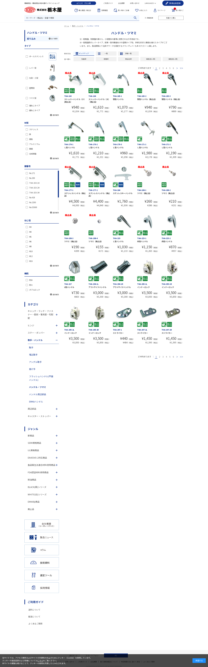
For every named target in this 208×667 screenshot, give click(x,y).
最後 (181, 68)
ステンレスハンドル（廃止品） (75, 194)
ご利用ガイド (108, 3)
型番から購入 (171, 18)
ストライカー (118, 333)
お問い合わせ (134, 3)
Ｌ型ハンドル (69, 147)
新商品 (31, 435)
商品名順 (128, 59)
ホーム (66, 26)
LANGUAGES (149, 3)
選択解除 (56, 115)
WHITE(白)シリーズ (37, 494)
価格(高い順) (172, 59)
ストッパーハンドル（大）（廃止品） (99, 100)
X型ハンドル (69, 287)
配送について (34, 616)
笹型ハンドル (118, 99)
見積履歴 (104, 10)
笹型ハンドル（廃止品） (147, 99)
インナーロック (143, 287)
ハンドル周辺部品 (37, 394)
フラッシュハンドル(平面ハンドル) (41, 378)
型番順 (83, 59)
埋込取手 (33, 354)
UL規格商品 (33, 450)
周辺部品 (32, 408)
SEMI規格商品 (34, 442)
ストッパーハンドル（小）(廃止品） (75, 100)
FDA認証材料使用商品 (38, 472)
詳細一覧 (128, 53)
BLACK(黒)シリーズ (37, 487)
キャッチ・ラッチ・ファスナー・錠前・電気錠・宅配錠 (40, 314)
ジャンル (33, 429)
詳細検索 (150, 18)
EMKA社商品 (34, 501)
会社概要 (121, 3)
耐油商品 (32, 479)
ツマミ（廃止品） (144, 193)
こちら (40, 660)
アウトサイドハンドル (97, 287)
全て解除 (54, 38)
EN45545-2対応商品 (37, 457)
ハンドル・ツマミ (92, 26)
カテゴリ (33, 304)
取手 (31, 347)
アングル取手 (35, 361)
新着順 (106, 59)
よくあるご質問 (35, 623)
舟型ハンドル (142, 241)
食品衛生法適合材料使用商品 (41, 464)
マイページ (161, 10)
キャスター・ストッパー (39, 416)
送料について (34, 609)
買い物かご (179, 10)
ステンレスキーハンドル (123, 193)
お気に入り (143, 10)
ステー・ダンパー (36, 332)
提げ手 (32, 369)
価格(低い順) (150, 59)
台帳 (123, 10)
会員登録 (175, 3)
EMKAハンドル (36, 401)
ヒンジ (31, 325)
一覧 (106, 53)
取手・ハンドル (77, 26)
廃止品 (31, 509)
